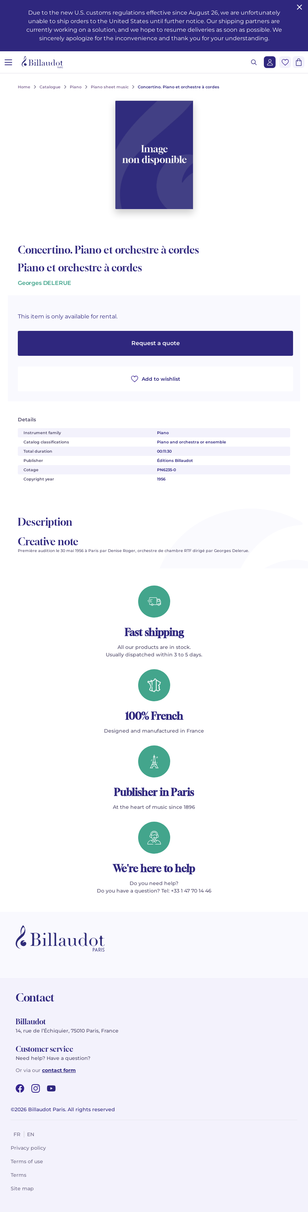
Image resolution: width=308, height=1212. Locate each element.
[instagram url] (35, 1088)
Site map (22, 1188)
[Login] (270, 62)
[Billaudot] (42, 62)
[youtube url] (51, 1088)
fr (17, 1134)
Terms (18, 1175)
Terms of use (27, 1161)
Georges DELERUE (44, 283)
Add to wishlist (155, 379)
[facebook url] (20, 1088)
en (30, 1134)
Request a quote (155, 343)
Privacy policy (28, 1148)
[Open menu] (8, 62)
